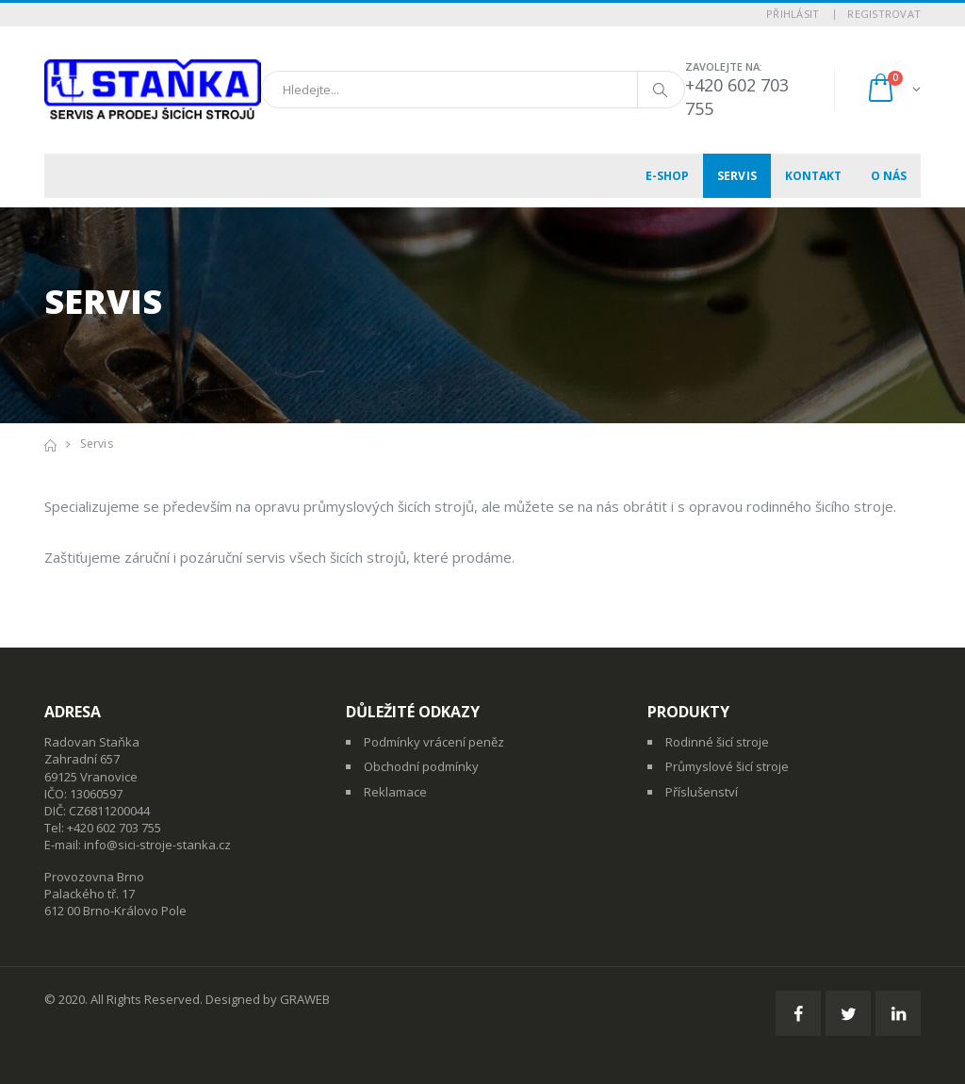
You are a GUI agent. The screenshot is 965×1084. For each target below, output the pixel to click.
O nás (889, 176)
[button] (893, 90)
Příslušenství (701, 791)
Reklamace (395, 791)
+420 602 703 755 (114, 827)
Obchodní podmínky (421, 766)
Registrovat (884, 14)
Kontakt (813, 176)
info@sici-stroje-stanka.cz (157, 844)
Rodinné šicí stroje (717, 741)
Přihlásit (792, 14)
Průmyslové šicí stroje (727, 766)
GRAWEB (305, 999)
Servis (737, 176)
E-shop (668, 176)
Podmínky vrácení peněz (434, 741)
